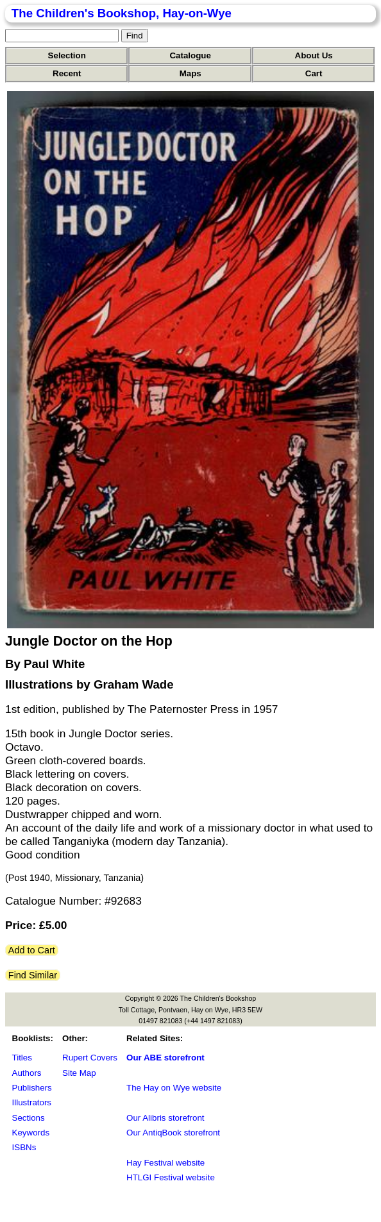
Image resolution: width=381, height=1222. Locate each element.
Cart (314, 73)
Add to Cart (31, 950)
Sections (28, 1118)
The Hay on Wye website (173, 1087)
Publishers (32, 1087)
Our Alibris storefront (165, 1118)
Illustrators (31, 1102)
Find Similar (32, 975)
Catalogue (189, 55)
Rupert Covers (89, 1057)
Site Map (79, 1073)
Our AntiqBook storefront (173, 1132)
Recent (67, 73)
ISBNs (24, 1147)
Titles (22, 1057)
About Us (314, 55)
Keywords (31, 1132)
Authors (27, 1073)
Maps (190, 73)
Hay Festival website (165, 1163)
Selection (67, 55)
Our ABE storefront (165, 1057)
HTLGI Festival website (170, 1177)
